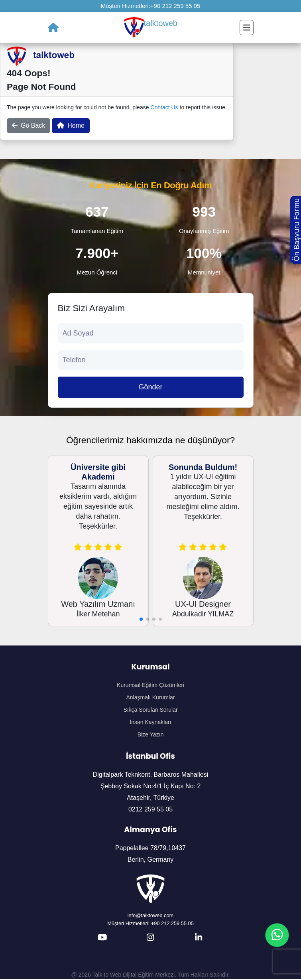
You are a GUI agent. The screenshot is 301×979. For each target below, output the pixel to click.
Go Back (28, 125)
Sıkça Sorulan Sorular (150, 710)
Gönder (150, 387)
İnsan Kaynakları (150, 722)
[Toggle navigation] (247, 27)
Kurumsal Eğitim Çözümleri (150, 685)
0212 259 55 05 (150, 809)
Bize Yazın (151, 734)
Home (71, 125)
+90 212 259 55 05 (175, 5)
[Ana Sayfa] (53, 27)
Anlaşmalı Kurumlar (150, 697)
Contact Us (164, 107)
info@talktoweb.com (150, 915)
